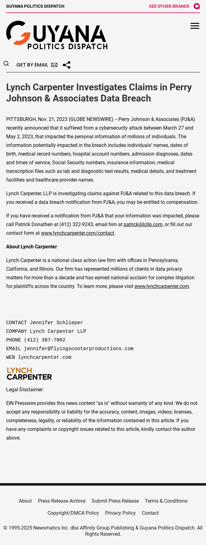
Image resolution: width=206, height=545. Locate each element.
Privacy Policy (120, 513)
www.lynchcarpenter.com (161, 286)
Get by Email (36, 64)
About (25, 501)
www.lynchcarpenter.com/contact (77, 233)
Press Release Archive (61, 501)
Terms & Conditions (166, 501)
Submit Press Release (115, 501)
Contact (150, 513)
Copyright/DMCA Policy (73, 513)
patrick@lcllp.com (143, 224)
